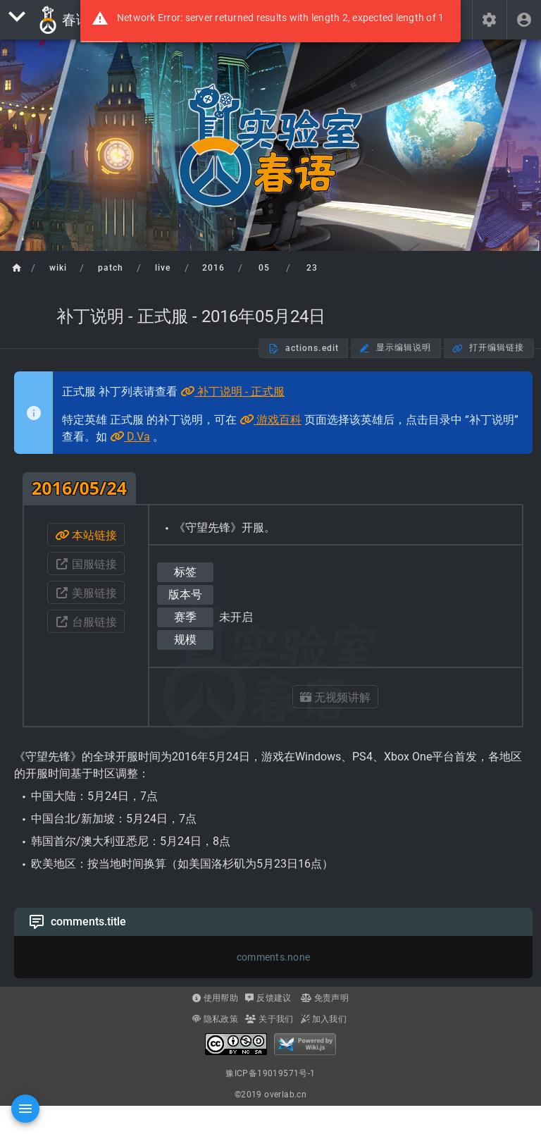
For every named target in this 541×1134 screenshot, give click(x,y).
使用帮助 (215, 998)
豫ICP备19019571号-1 (270, 1073)
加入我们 (324, 1019)
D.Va (130, 436)
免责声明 (325, 998)
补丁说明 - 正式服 (232, 391)
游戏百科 (270, 419)
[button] (489, 19)
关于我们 (269, 1019)
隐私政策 (215, 1019)
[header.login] (524, 19)
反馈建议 (268, 998)
